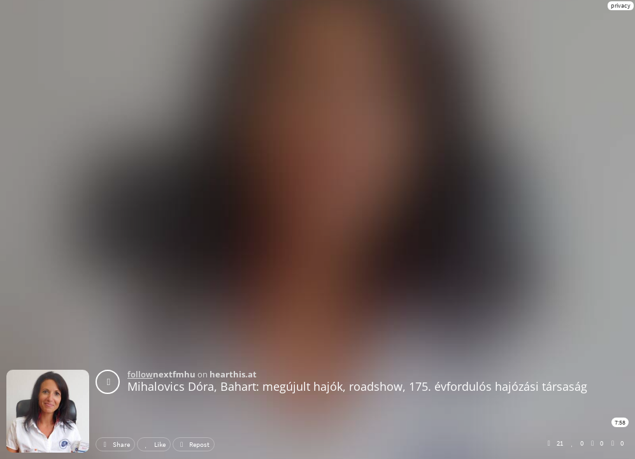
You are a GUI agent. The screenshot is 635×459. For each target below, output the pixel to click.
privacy (621, 5)
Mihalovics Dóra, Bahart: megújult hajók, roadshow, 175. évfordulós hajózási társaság (357, 386)
